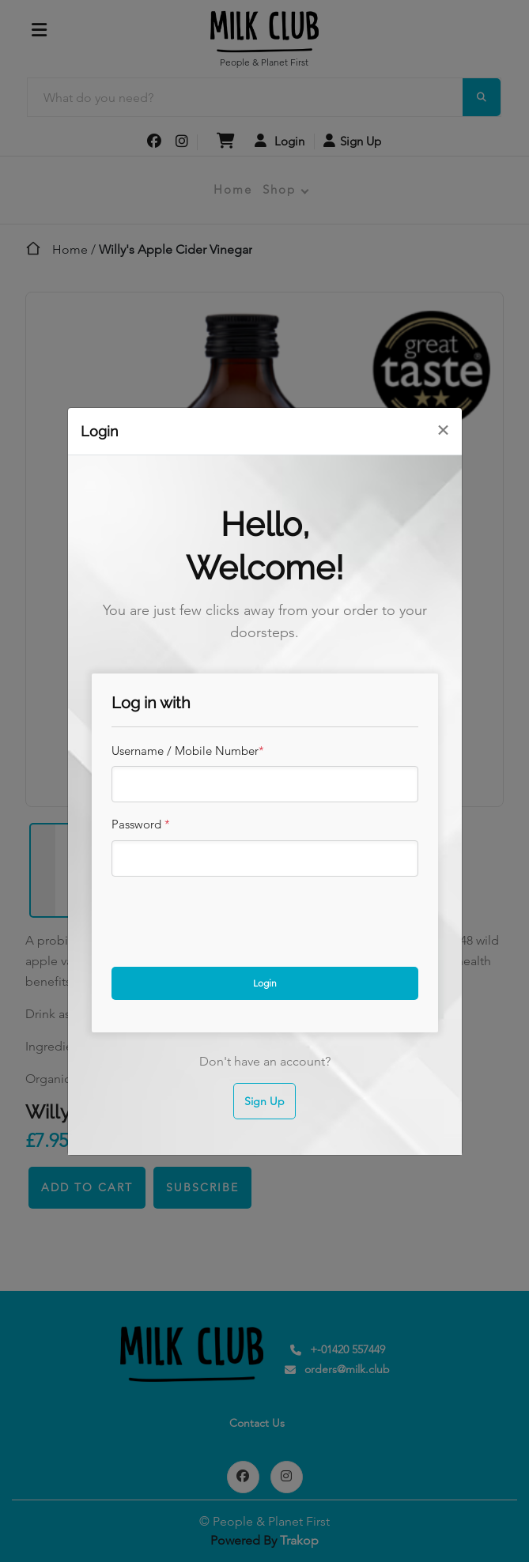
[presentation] (231, 917)
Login (265, 983)
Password (140, 824)
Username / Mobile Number (187, 750)
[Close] (443, 430)
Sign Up (264, 1101)
